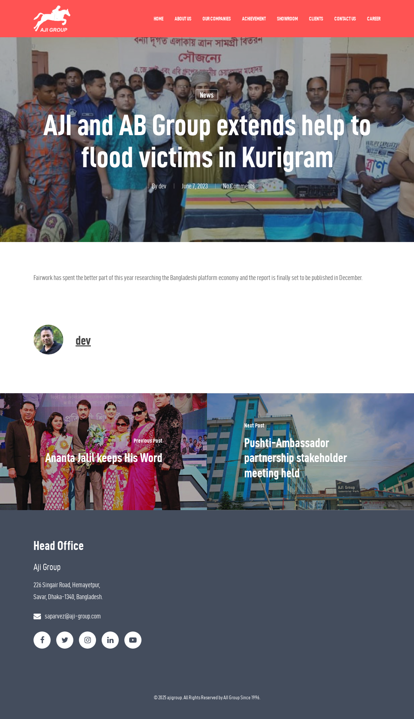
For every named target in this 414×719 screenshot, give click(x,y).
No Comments (239, 186)
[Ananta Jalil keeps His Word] (103, 451)
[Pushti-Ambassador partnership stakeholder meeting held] (310, 451)
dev (162, 186)
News (207, 95)
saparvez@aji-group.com (73, 616)
